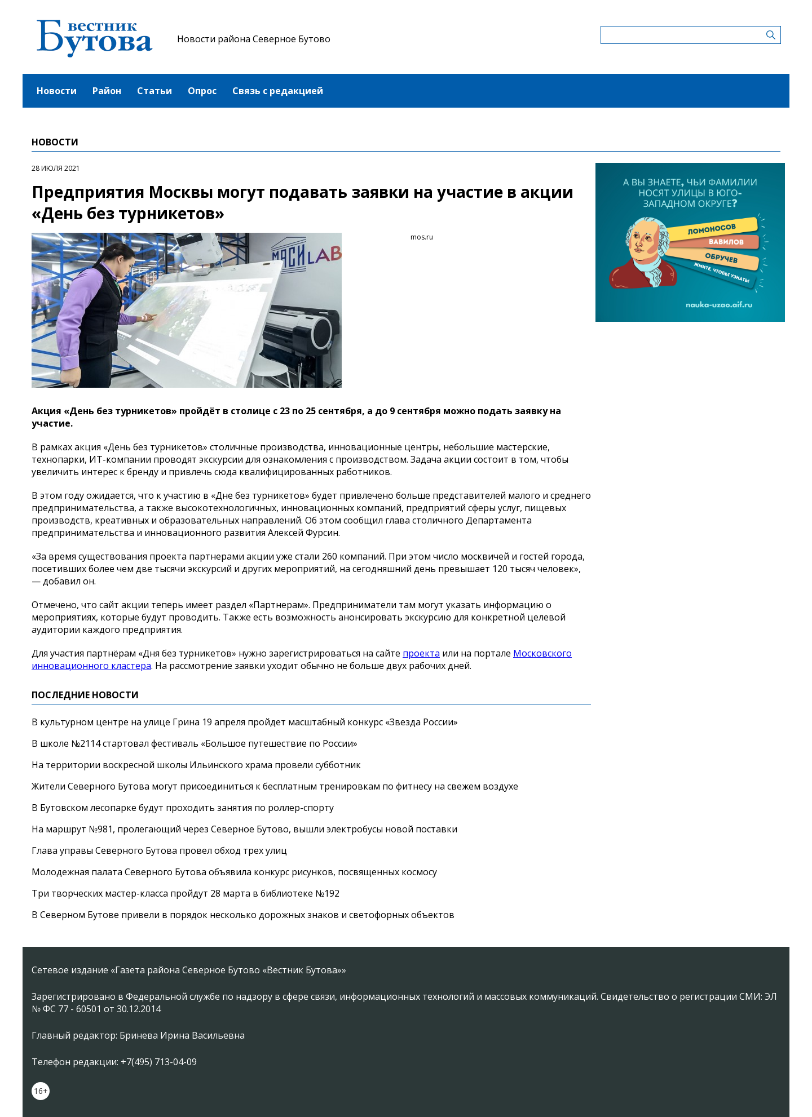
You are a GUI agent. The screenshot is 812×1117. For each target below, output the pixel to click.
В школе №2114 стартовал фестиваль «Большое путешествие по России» (195, 743)
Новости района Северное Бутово (253, 38)
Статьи (154, 91)
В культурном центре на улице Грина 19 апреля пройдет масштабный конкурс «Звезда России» (245, 722)
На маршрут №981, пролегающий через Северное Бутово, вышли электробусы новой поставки (244, 829)
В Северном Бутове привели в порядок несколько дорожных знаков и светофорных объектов (243, 914)
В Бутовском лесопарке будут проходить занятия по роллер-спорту (183, 807)
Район (106, 91)
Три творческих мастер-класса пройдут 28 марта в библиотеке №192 (185, 893)
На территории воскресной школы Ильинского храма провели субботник (196, 765)
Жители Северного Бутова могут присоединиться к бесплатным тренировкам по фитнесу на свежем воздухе (275, 786)
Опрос (202, 91)
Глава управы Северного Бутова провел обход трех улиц (159, 850)
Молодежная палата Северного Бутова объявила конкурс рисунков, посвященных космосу (234, 872)
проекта (421, 653)
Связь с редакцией (277, 91)
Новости (57, 91)
